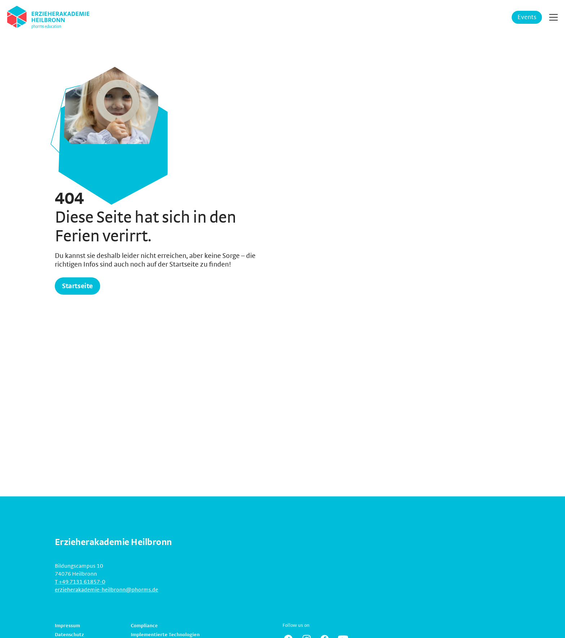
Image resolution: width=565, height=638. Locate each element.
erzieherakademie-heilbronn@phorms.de (106, 590)
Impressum (67, 625)
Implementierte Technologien (165, 634)
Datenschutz (69, 634)
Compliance (144, 625)
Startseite (77, 286)
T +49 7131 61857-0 (80, 582)
